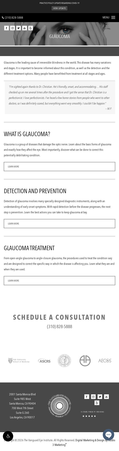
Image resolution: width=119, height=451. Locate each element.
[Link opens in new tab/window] (18, 360)
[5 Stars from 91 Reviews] (96, 413)
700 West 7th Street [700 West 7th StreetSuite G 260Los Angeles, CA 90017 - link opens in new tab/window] (22, 413)
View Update (59, 8)
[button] (8, 436)
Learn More (13, 166)
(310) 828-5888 (12, 17)
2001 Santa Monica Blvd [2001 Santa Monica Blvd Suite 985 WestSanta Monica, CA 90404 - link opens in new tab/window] (22, 399)
